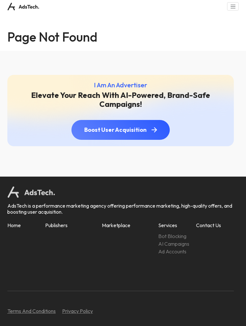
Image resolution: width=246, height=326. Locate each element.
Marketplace (116, 225)
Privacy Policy (77, 311)
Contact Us (208, 225)
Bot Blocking (172, 236)
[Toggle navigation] (233, 6)
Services (167, 225)
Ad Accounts (172, 251)
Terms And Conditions (31, 311)
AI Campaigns (173, 244)
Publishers (56, 225)
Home (14, 225)
